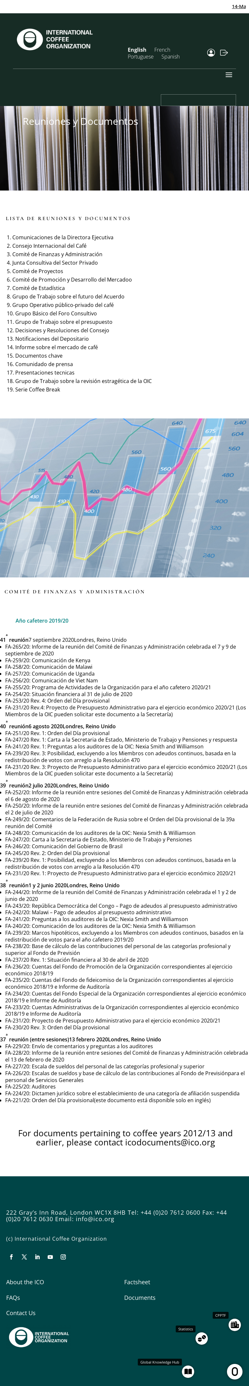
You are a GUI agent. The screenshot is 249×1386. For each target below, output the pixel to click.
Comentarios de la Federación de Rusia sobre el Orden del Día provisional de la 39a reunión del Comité (120, 823)
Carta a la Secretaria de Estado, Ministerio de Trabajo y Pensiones (112, 839)
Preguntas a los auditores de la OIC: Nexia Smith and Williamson (125, 746)
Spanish (170, 56)
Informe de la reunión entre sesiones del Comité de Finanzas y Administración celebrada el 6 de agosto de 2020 (126, 796)
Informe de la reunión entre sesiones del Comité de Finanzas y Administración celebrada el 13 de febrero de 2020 (126, 1056)
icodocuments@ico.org (170, 1142)
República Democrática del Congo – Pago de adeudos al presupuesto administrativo (134, 905)
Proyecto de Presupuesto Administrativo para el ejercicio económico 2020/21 (141, 873)
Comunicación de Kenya (61, 660)
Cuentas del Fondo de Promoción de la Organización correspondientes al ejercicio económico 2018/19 (118, 970)
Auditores (44, 1086)
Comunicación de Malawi (62, 666)
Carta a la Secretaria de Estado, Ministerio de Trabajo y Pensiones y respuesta (142, 739)
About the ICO (25, 1282)
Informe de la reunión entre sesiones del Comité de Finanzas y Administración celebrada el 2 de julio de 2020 (126, 809)
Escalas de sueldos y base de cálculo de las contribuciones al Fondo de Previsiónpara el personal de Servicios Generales (125, 1077)
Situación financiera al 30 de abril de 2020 (97, 959)
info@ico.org (95, 1219)
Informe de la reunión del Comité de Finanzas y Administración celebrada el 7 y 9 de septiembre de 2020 (120, 650)
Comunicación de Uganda (63, 673)
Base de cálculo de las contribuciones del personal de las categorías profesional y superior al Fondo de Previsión (118, 950)
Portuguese (141, 56)
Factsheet (137, 1282)
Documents (140, 1297)
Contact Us (21, 1313)
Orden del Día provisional (78, 700)
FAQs (13, 1297)
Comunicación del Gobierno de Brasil (77, 846)
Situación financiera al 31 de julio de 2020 (82, 694)
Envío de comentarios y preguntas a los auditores (92, 1046)
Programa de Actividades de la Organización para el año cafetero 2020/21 (121, 687)
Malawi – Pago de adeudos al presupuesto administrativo (102, 912)
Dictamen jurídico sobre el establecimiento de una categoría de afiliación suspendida (136, 1093)
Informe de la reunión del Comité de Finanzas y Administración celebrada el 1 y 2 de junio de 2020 (120, 896)
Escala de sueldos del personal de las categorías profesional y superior (118, 1066)
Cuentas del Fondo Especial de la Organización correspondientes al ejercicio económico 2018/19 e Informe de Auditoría (125, 997)
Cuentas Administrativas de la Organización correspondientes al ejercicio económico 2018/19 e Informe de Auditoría (122, 1011)
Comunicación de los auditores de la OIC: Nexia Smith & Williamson (114, 833)
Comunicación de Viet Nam (65, 680)
